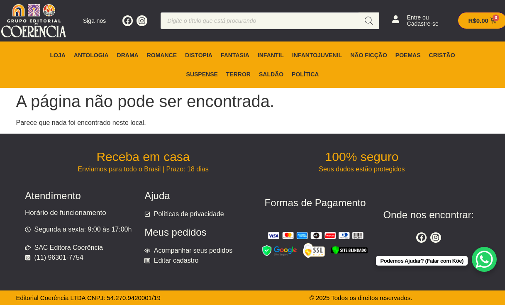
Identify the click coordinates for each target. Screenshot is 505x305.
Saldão (271, 74)
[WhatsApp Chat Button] (484, 259)
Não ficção (368, 55)
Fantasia (235, 55)
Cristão (442, 55)
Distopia (198, 55)
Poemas (408, 55)
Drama (128, 55)
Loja (57, 55)
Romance (162, 55)
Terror (238, 74)
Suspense (202, 74)
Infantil (271, 55)
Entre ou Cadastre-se (423, 20)
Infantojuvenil (317, 55)
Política (305, 74)
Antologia (91, 55)
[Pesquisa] (369, 20)
